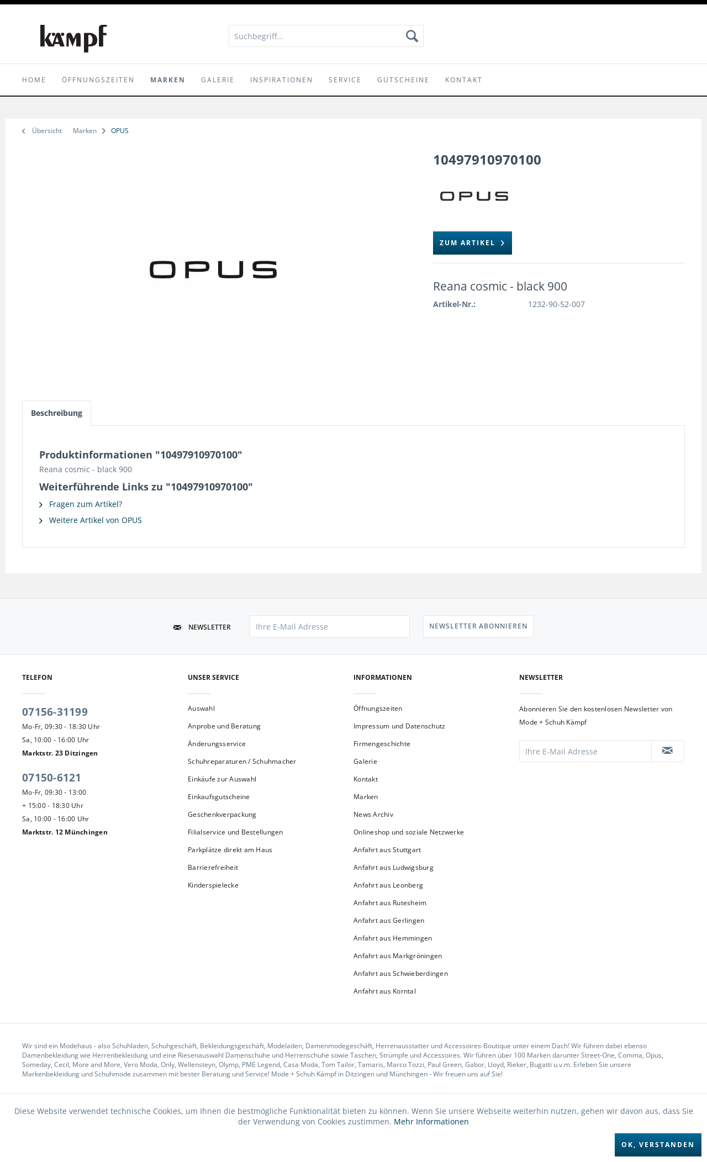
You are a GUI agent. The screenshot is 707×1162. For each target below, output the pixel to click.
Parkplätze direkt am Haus (230, 849)
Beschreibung (56, 413)
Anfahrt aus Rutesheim (390, 902)
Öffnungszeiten (378, 708)
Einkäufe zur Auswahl (222, 779)
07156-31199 (55, 712)
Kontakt (366, 779)
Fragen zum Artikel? (80, 504)
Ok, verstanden (658, 1144)
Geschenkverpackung (222, 814)
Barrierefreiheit (213, 867)
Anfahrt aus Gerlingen (389, 920)
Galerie (365, 761)
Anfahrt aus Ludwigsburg (394, 867)
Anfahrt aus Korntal (385, 991)
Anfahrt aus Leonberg (388, 885)
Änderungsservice (217, 743)
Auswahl (201, 708)
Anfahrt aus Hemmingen (393, 938)
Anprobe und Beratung (224, 726)
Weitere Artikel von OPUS (90, 520)
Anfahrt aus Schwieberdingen (401, 973)
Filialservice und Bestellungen (235, 832)
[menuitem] (326, 36)
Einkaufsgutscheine (219, 796)
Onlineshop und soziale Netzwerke (409, 832)
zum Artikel (472, 240)
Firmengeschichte (382, 743)
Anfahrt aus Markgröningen (398, 955)
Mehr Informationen (431, 1121)
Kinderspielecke (213, 885)
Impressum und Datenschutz (399, 726)
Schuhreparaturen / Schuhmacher (242, 761)
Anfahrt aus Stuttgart (387, 849)
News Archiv (373, 814)
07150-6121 (52, 777)
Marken (366, 796)
